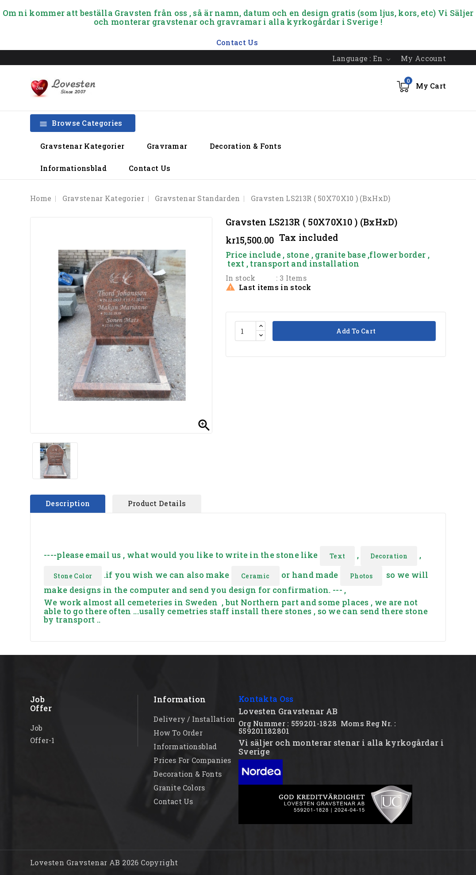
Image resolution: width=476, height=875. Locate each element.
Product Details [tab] (157, 503)
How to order (178, 732)
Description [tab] (68, 503)
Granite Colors (179, 787)
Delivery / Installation (194, 719)
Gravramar (167, 146)
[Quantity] (245, 331)
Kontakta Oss (266, 698)
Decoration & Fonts (245, 146)
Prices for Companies (192, 760)
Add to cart (355, 331)
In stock (240, 278)
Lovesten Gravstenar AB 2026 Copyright (104, 862)
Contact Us (149, 168)
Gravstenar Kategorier (82, 146)
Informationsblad (73, 168)
